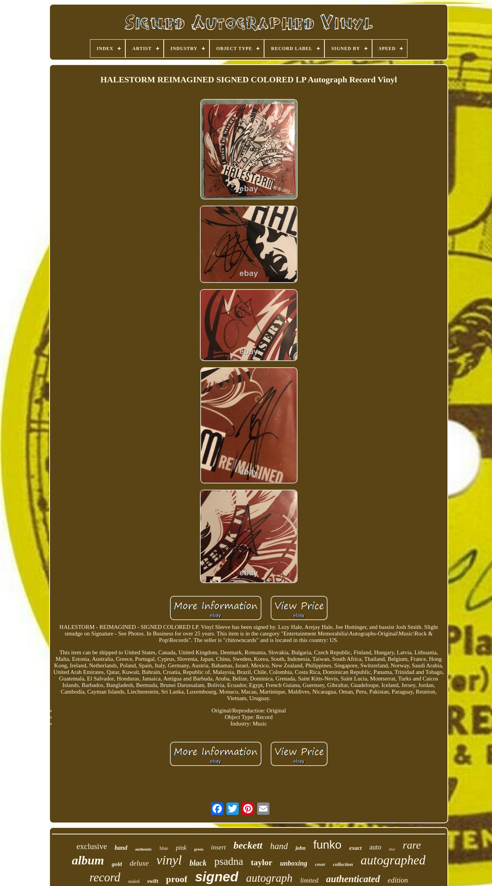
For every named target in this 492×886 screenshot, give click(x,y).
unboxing (294, 863)
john (301, 848)
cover (320, 864)
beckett (248, 845)
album (88, 860)
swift (152, 881)
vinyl (169, 860)
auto (375, 847)
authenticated (353, 879)
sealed (134, 881)
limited (309, 880)
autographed (393, 860)
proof (177, 879)
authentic (143, 849)
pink (181, 847)
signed (216, 876)
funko (327, 844)
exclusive (91, 846)
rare (412, 845)
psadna (228, 861)
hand (279, 846)
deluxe (139, 863)
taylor (261, 862)
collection (343, 864)
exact (355, 848)
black (197, 863)
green (198, 849)
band (121, 847)
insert (218, 847)
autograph (269, 878)
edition (398, 880)
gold (117, 864)
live (392, 849)
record (105, 877)
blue (164, 848)
